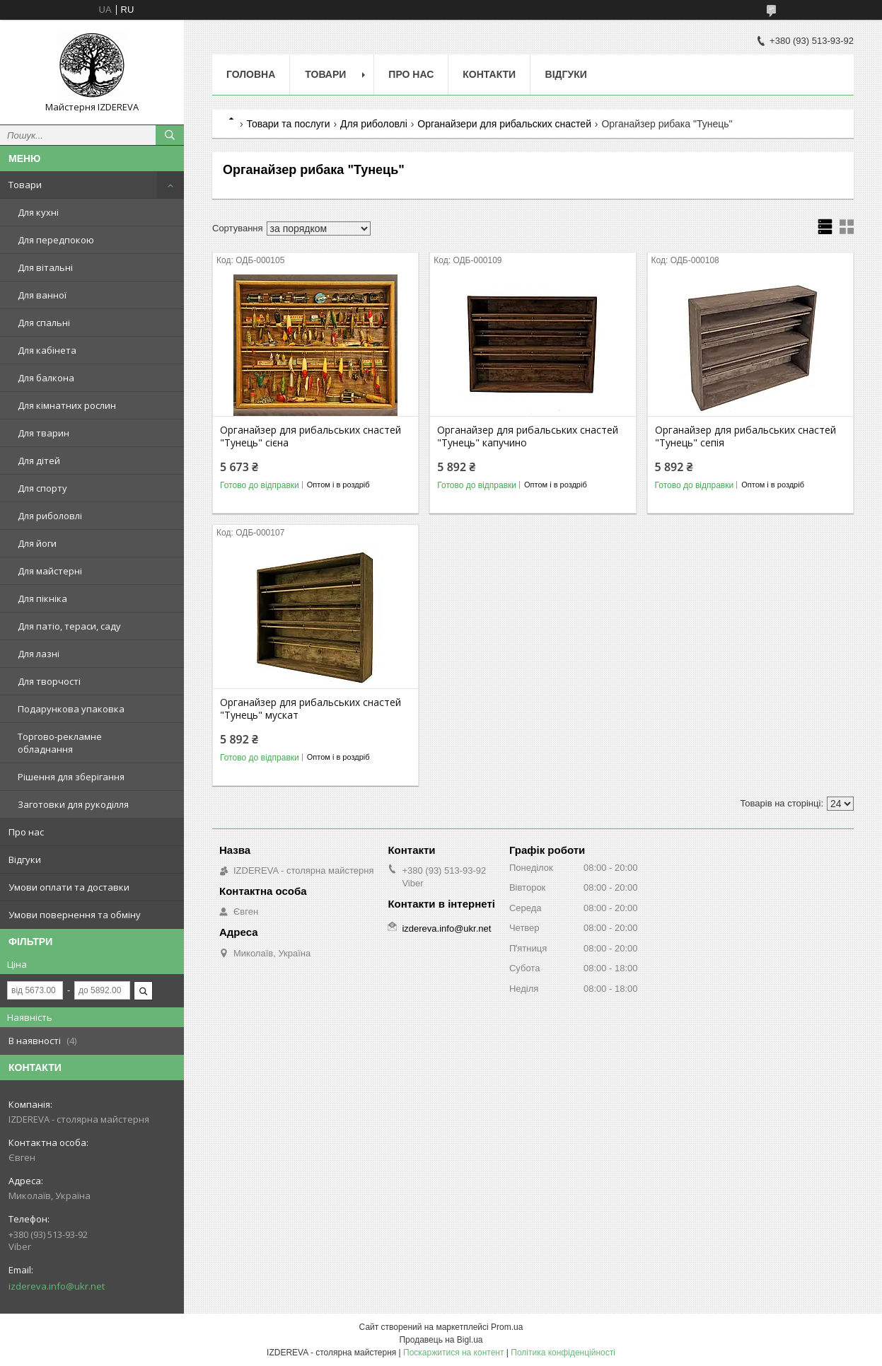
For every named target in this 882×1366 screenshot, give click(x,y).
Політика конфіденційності (563, 1353)
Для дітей (39, 460)
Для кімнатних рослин (67, 405)
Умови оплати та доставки (68, 887)
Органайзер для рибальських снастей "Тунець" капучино (527, 436)
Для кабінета (47, 350)
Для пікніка (42, 598)
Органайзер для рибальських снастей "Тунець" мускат (310, 709)
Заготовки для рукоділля (73, 804)
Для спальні (44, 322)
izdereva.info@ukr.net (56, 1286)
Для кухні (38, 212)
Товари (25, 184)
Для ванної (42, 295)
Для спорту (42, 488)
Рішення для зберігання (71, 776)
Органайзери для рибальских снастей (504, 123)
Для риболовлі (50, 515)
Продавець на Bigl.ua (440, 1340)
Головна (250, 74)
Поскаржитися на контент (453, 1353)
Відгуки (24, 859)
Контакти (489, 74)
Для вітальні (45, 267)
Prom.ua (507, 1327)
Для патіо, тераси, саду (69, 626)
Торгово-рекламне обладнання (60, 743)
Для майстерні (50, 571)
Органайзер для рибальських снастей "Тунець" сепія (745, 436)
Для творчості (49, 681)
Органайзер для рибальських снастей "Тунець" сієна (310, 436)
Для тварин (43, 433)
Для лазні (38, 653)
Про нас (26, 832)
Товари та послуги (288, 123)
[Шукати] (170, 135)
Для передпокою (56, 239)
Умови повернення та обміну (74, 914)
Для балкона (46, 377)
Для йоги (37, 543)
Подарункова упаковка (71, 708)
